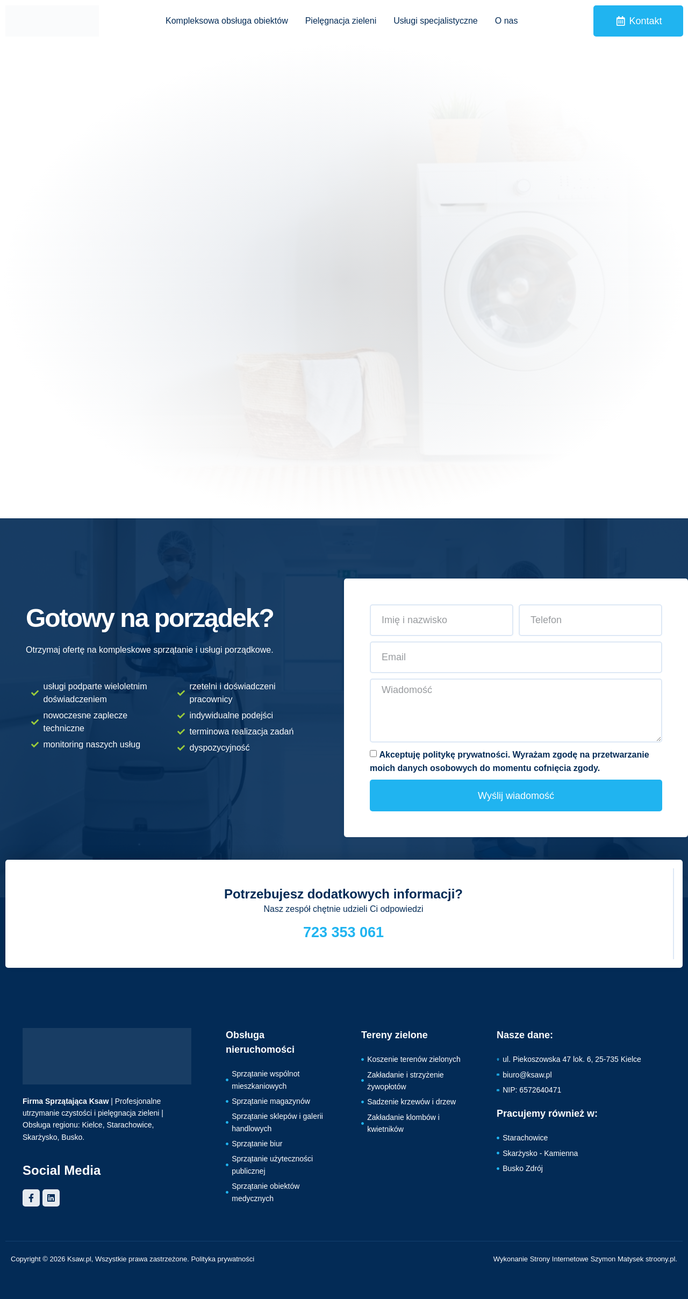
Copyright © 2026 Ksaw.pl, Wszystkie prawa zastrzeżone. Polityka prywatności (132, 1259)
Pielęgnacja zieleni (341, 20)
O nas (506, 20)
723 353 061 (343, 932)
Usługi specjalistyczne (435, 20)
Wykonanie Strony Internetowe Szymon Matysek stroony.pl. (585, 1259)
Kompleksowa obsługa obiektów (227, 20)
